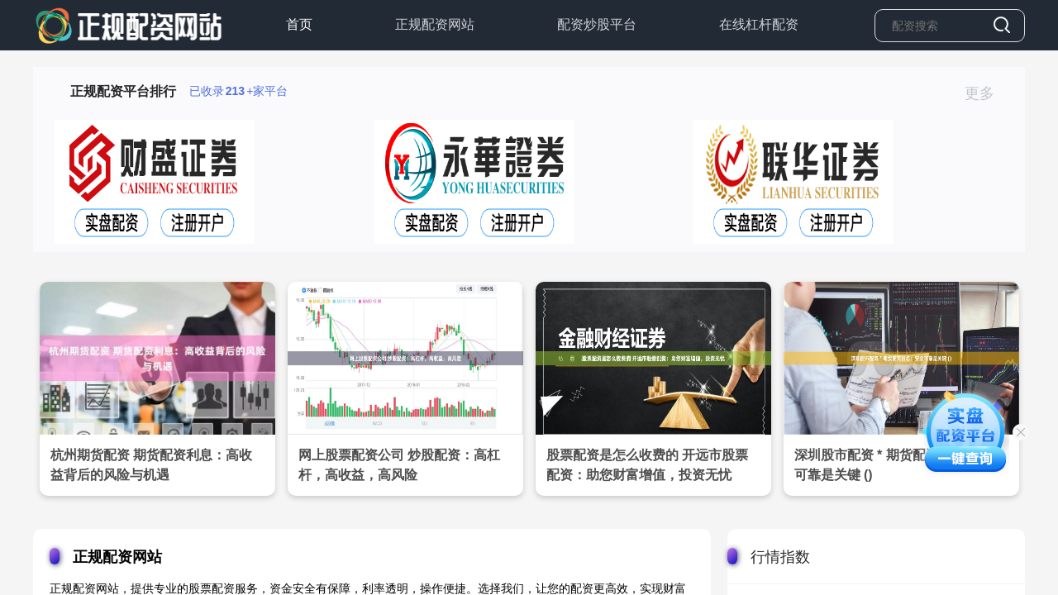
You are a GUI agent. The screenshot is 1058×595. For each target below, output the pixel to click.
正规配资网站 (434, 24)
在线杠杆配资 (758, 24)
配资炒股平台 (596, 24)
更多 (986, 93)
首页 (299, 24)
